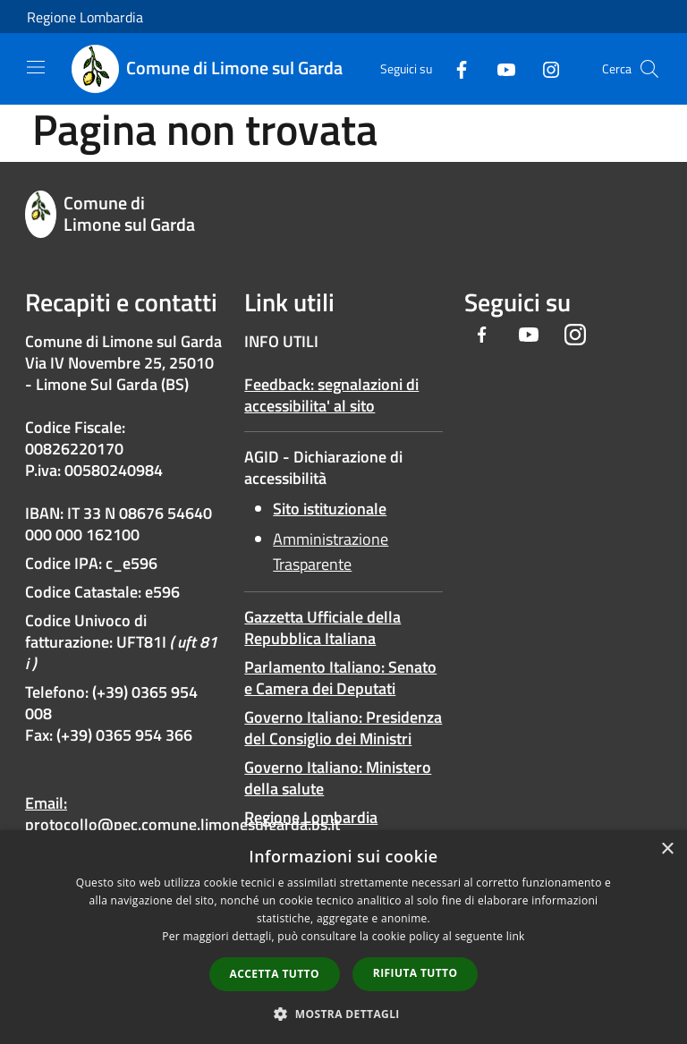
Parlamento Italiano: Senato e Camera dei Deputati (340, 677)
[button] (343, 1014)
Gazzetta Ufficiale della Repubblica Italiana (322, 627)
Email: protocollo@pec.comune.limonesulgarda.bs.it (182, 813)
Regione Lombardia (85, 17)
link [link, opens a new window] (515, 936)
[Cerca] (649, 69)
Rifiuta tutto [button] (415, 972)
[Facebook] (454, 68)
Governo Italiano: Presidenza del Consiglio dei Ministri (343, 728)
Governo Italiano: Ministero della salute (337, 778)
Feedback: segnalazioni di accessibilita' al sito (331, 395)
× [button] (667, 849)
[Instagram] (544, 68)
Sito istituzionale (329, 509)
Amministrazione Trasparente (330, 551)
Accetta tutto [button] (274, 973)
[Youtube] (499, 68)
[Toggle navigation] (36, 67)
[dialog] (343, 937)
